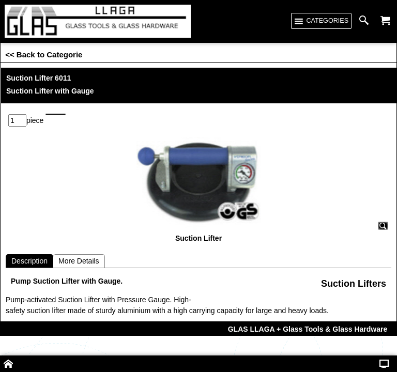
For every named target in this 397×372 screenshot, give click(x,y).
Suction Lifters (353, 267)
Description (29, 244)
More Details (78, 244)
